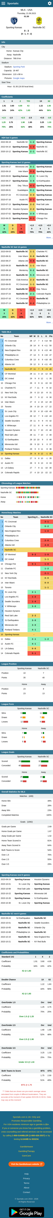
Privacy (26, 1178)
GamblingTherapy (26, 1151)
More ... (49, 237)
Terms (26, 1183)
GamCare (26, 1156)
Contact (26, 1192)
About (26, 1188)
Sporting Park (19, 67)
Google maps (18, 78)
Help (26, 1174)
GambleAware (26, 1147)
